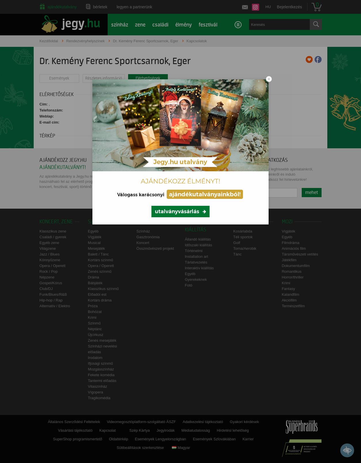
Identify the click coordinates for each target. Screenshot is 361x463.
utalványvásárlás (177, 211)
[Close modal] (269, 79)
